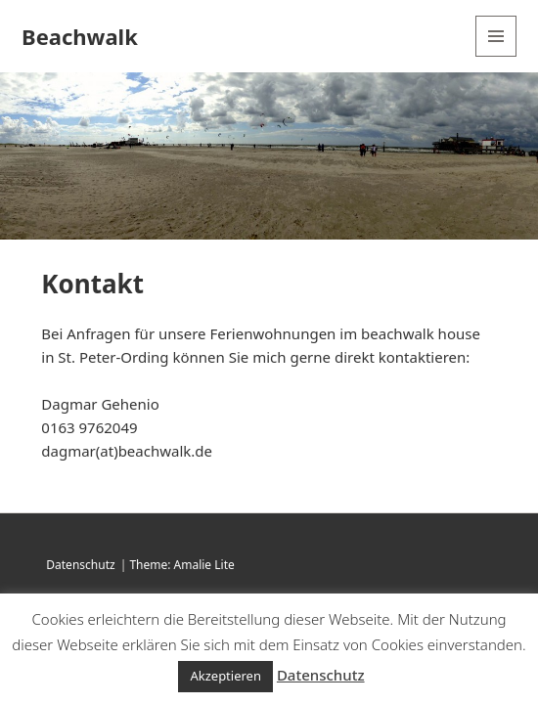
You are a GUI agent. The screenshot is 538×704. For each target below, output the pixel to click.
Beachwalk (80, 36)
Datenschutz (80, 564)
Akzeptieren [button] (225, 675)
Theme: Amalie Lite (181, 564)
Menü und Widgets (496, 56)
